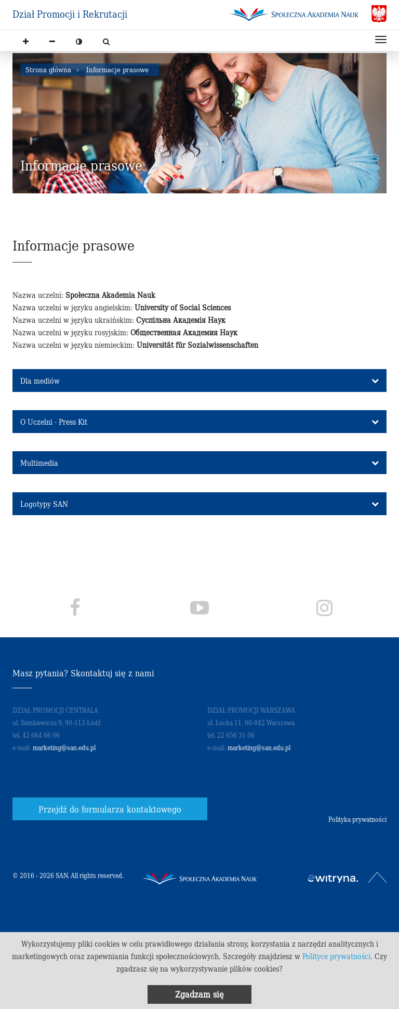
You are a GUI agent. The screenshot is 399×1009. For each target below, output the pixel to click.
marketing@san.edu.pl (64, 747)
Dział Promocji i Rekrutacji (69, 13)
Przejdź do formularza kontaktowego (109, 809)
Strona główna (48, 69)
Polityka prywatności (357, 819)
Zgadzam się (199, 994)
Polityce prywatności (336, 956)
